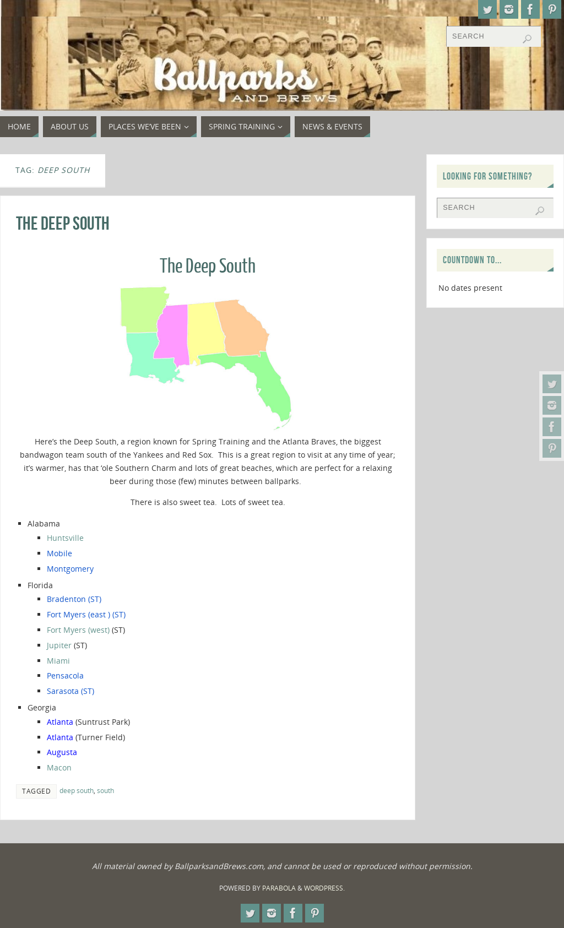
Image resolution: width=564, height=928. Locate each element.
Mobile (59, 553)
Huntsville (66, 538)
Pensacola (65, 675)
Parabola (279, 888)
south (105, 790)
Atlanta (61, 722)
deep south (76, 790)
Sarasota (63, 691)
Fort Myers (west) (78, 630)
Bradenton (66, 599)
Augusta (62, 752)
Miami (58, 660)
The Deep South (63, 223)
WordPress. (324, 888)
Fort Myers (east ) (78, 614)
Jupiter (59, 645)
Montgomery (70, 568)
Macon (59, 767)
